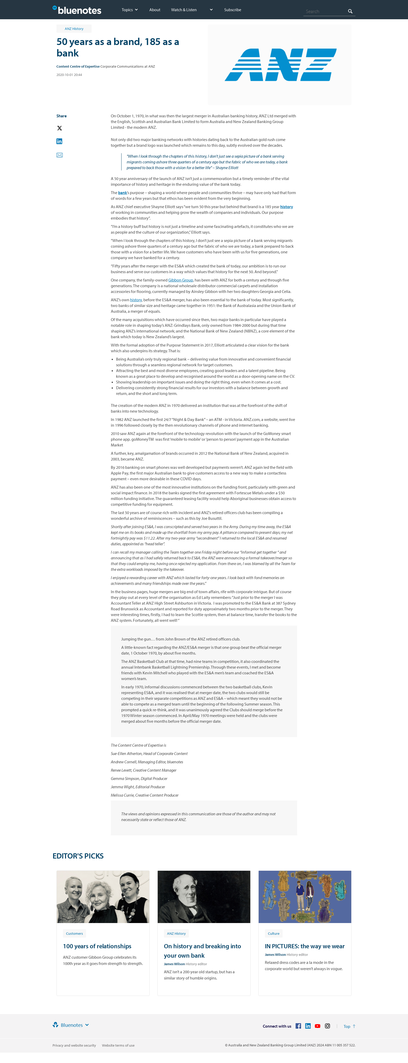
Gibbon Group (180, 280)
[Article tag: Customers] (74, 933)
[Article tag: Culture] (274, 933)
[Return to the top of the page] (349, 1026)
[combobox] (329, 11)
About (154, 9)
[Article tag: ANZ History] (176, 933)
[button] (66, 128)
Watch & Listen (184, 9)
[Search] (329, 11)
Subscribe (232, 9)
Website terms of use (118, 1045)
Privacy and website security (74, 1045)
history (136, 299)
